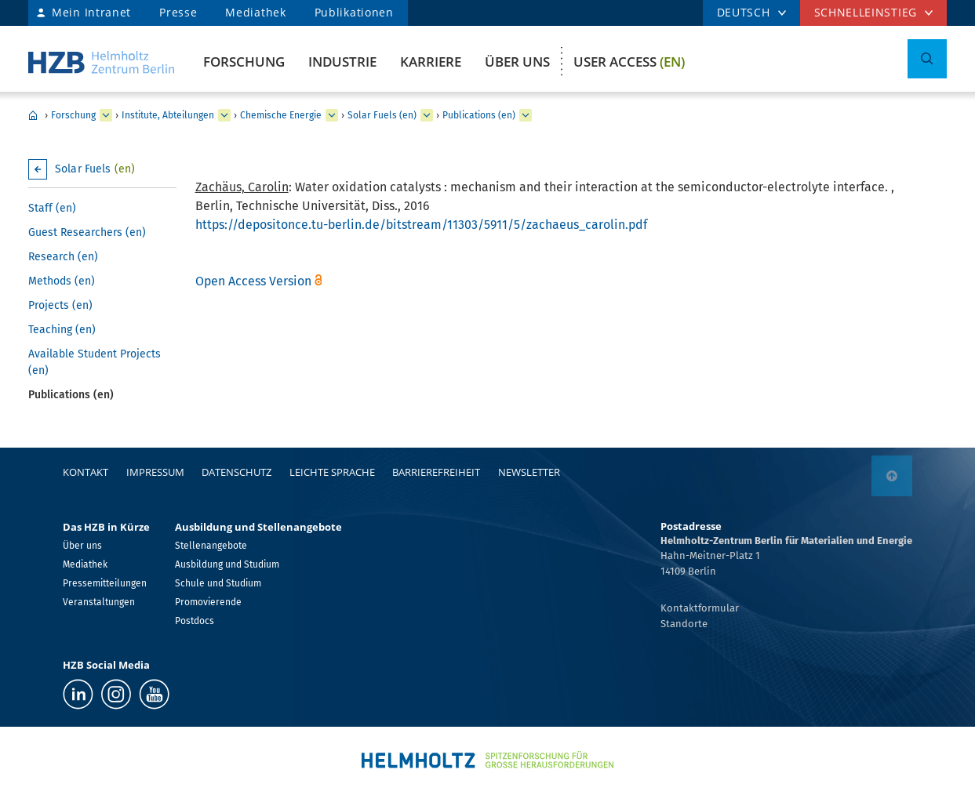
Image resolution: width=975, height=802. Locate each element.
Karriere (430, 62)
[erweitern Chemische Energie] (332, 115)
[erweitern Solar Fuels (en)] (426, 115)
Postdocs (194, 620)
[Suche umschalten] (927, 58)
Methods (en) (61, 281)
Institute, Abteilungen (168, 115)
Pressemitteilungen (105, 583)
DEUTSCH (743, 12)
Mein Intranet (91, 12)
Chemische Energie (281, 115)
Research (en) (63, 256)
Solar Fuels (95, 169)
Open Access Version (253, 281)
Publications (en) (478, 115)
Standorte (684, 624)
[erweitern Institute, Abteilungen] (224, 115)
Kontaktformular (699, 608)
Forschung (244, 62)
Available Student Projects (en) (94, 362)
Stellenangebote (211, 545)
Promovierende (208, 602)
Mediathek (255, 12)
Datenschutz (236, 472)
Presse (178, 12)
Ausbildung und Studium (227, 564)
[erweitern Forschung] (106, 115)
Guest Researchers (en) (87, 232)
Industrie (342, 62)
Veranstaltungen (99, 602)
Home (33, 115)
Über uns (517, 62)
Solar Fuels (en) (382, 115)
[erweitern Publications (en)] (525, 115)
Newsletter (529, 472)
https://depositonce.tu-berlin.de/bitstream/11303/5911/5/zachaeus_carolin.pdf (421, 224)
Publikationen (354, 12)
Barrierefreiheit (436, 472)
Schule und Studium (218, 583)
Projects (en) (60, 305)
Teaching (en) (62, 329)
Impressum (155, 472)
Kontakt (85, 472)
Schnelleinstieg (866, 12)
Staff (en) (52, 208)
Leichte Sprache (332, 472)
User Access (629, 62)
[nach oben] (891, 475)
